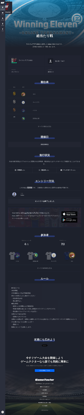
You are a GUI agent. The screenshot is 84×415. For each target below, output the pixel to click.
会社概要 (45, 390)
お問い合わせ (44, 393)
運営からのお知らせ (44, 386)
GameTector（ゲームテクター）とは (44, 383)
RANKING (2, 25)
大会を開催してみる (44, 370)
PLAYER (3, 14)
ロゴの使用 (44, 405)
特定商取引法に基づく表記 (44, 402)
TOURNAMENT (3, 9)
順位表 (45, 82)
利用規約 (45, 396)
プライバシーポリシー (44, 399)
